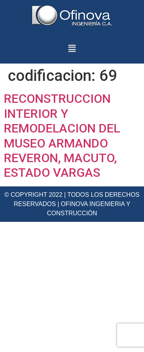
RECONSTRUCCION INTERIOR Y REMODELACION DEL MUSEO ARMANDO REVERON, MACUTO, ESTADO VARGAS (62, 135)
